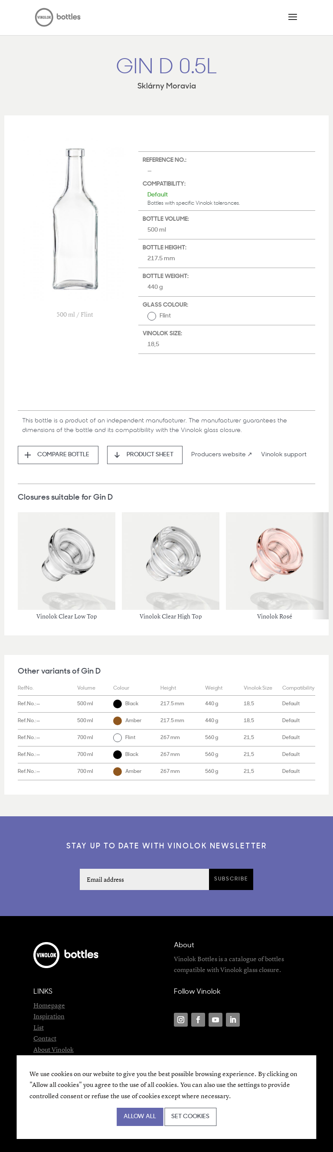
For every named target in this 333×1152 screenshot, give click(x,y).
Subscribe (231, 879)
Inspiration (49, 1016)
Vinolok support (284, 455)
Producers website (218, 455)
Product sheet (150, 455)
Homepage (49, 1005)
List (38, 1027)
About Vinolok (53, 1049)
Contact (44, 1038)
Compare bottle (63, 455)
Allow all (140, 1116)
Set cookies (190, 1116)
